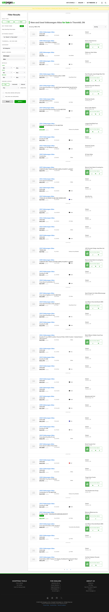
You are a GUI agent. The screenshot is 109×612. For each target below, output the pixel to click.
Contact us (90, 583)
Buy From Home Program (91, 587)
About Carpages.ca (90, 591)
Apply (20, 101)
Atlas (14, 59)
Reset (7, 101)
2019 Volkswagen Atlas (46, 167)
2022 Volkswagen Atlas (46, 227)
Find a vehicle (19, 583)
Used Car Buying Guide (19, 587)
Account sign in (55, 591)
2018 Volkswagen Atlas (46, 41)
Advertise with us (56, 583)
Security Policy (53, 605)
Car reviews (19, 585)
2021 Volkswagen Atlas (46, 108)
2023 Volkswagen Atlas (47, 137)
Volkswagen (14, 56)
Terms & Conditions (61, 605)
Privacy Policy (46, 605)
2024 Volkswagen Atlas (47, 32)
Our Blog (91, 585)
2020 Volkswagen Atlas (47, 280)
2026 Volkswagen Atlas (46, 74)
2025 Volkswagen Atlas (46, 154)
